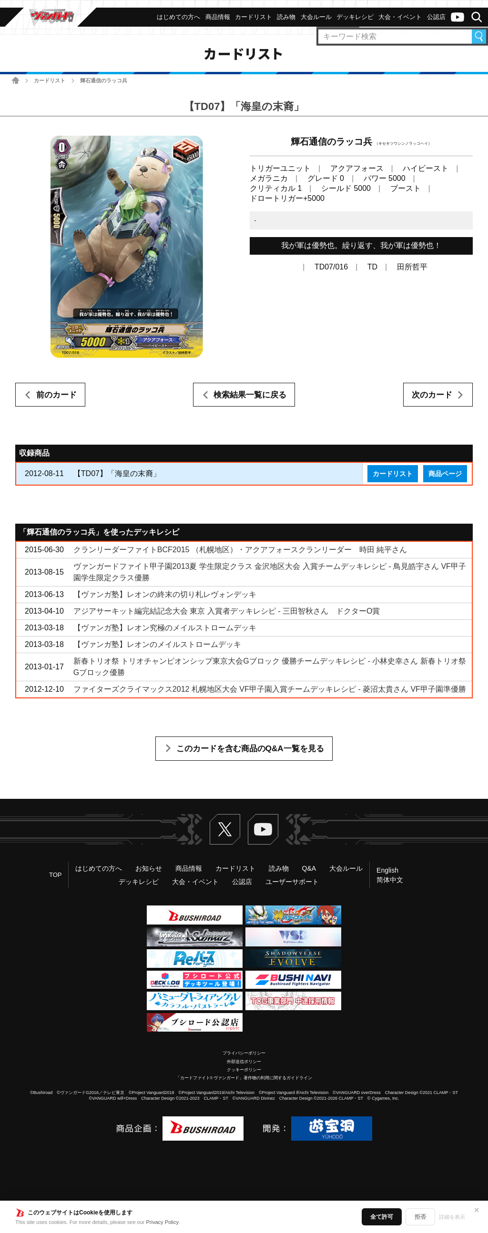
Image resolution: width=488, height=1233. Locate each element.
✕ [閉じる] (476, 1210)
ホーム (15, 80)
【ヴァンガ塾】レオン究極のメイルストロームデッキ (164, 628)
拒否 (420, 1216)
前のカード (56, 394)
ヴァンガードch (457, 17)
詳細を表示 (452, 1217)
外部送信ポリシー (244, 1061)
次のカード (432, 394)
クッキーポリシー (244, 1069)
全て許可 (381, 1216)
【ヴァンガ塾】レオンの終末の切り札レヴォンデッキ (164, 594)
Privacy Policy (162, 1222)
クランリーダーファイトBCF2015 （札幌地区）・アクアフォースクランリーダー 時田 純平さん (240, 550)
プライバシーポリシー (244, 1053)
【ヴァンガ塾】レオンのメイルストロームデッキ (157, 644)
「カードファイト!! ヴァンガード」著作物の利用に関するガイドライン (244, 1077)
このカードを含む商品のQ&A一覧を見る (250, 748)
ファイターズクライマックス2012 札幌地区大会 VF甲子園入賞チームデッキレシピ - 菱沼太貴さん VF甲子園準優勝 (269, 689)
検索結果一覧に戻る (250, 394)
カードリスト (49, 80)
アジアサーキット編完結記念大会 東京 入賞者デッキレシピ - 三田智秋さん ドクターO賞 (226, 611)
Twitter (225, 829)
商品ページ (445, 473)
